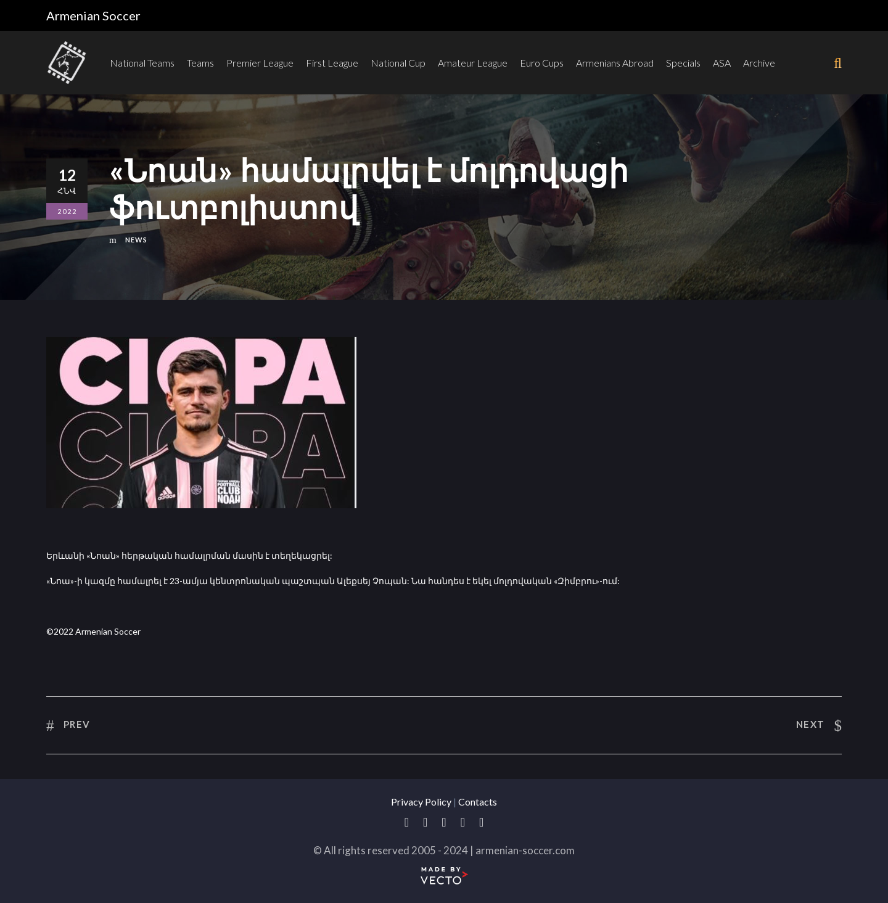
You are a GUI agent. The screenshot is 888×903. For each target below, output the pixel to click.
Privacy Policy (421, 801)
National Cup (398, 62)
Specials (683, 62)
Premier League (260, 62)
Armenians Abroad (615, 62)
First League (332, 62)
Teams (200, 62)
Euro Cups (542, 62)
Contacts (477, 801)
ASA (722, 62)
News (136, 240)
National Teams (142, 62)
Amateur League (473, 62)
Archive (759, 62)
